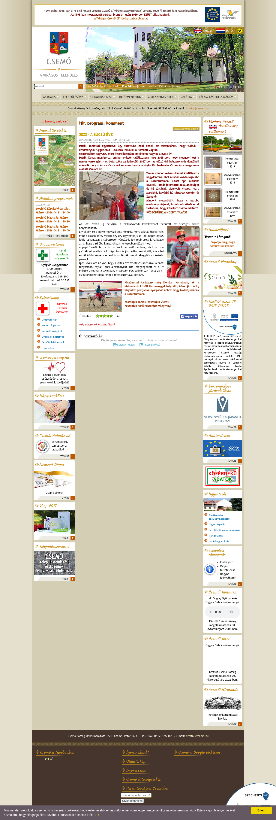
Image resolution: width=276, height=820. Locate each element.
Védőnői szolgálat (52, 331)
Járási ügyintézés (219, 541)
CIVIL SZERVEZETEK (161, 96)
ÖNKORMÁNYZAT (101, 96)
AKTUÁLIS (49, 96)
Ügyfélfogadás (217, 524)
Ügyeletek (48, 348)
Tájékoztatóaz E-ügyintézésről (219, 517)
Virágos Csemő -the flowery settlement (223, 126)
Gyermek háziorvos (53, 336)
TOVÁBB (64, 190)
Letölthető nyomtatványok (224, 530)
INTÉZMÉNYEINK (130, 96)
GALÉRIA (186, 96)
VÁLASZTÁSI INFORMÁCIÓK (216, 96)
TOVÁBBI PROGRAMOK (56, 236)
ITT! (96, 815)
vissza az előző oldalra (186, 128)
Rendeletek (216, 535)
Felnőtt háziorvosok (53, 342)
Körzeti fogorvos (51, 325)
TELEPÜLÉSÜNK (73, 96)
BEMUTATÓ (230, 253)
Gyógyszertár (49, 319)
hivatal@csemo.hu (197, 108)
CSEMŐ (49, 759)
